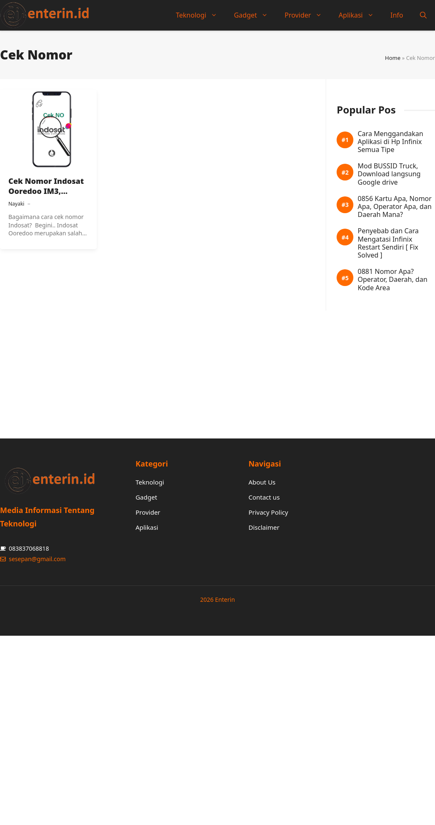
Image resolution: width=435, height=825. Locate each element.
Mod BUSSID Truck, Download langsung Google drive (389, 174)
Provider (307, 15)
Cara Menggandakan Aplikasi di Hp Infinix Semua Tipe (390, 142)
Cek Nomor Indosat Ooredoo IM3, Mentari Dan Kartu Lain (46, 196)
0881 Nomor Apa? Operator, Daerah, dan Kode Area (392, 280)
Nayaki (16, 203)
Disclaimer (263, 527)
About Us (261, 482)
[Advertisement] (214, 369)
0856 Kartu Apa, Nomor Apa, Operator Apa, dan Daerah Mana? (395, 207)
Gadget (255, 15)
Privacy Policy (268, 512)
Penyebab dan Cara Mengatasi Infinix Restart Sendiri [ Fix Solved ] (388, 243)
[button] (423, 15)
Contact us (264, 497)
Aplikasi (360, 15)
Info (397, 15)
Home (393, 58)
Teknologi (201, 15)
